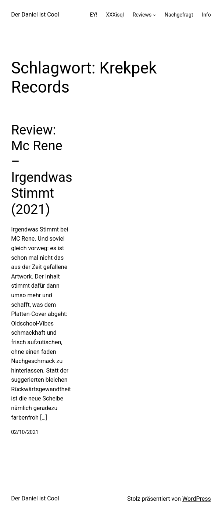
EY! (93, 15)
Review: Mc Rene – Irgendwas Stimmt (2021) (41, 169)
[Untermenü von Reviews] (154, 14)
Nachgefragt (179, 15)
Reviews (142, 15)
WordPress (196, 498)
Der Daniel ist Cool (35, 14)
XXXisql (115, 15)
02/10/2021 (25, 432)
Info (206, 15)
